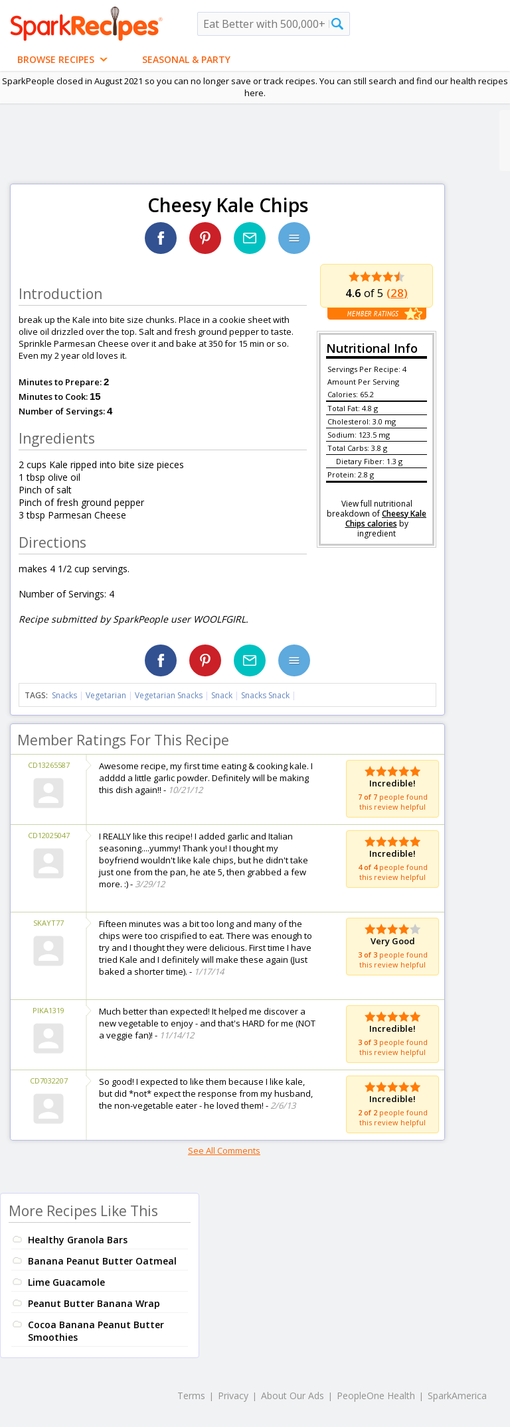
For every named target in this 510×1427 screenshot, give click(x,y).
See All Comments (224, 1150)
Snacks (64, 695)
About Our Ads (292, 1395)
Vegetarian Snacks (169, 695)
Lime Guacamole (66, 1282)
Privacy (233, 1395)
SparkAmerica (457, 1395)
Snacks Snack (265, 695)
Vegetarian (106, 695)
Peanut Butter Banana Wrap (94, 1303)
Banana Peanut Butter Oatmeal (102, 1261)
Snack (221, 695)
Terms (191, 1395)
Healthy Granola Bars (78, 1239)
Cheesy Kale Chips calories (386, 518)
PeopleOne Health (376, 1395)
